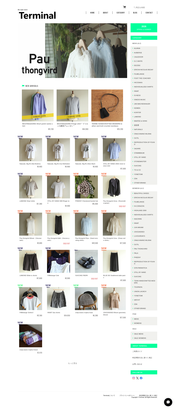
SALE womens (140, 338)
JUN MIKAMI (138, 227)
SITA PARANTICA (140, 268)
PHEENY (137, 257)
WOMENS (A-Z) (138, 188)
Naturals (138, 129)
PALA (136, 253)
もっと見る (72, 363)
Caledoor (138, 57)
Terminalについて (109, 395)
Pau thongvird (140, 249)
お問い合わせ (137, 364)
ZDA (135, 178)
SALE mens (138, 334)
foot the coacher (142, 78)
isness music (140, 99)
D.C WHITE (138, 61)
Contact (149, 12)
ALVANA (137, 48)
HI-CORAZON (139, 206)
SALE (134, 329)
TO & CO (137, 170)
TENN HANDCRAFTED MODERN (144, 282)
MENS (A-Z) (136, 43)
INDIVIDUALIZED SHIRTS (143, 87)
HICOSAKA (138, 82)
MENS (136, 319)
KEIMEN (137, 108)
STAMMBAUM (139, 153)
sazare (137, 148)
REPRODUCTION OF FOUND (144, 143)
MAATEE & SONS (140, 121)
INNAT (136, 91)
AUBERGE (138, 53)
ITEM (134, 314)
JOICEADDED (139, 232)
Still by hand (140, 157)
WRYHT (137, 300)
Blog (135, 12)
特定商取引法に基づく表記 (142, 358)
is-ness (137, 95)
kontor (137, 112)
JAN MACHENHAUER (142, 104)
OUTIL (136, 138)
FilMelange (139, 74)
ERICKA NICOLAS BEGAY (143, 69)
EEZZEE (137, 65)
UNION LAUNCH (140, 291)
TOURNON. (138, 287)
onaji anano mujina (142, 134)
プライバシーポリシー (127, 395)
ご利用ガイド (137, 351)
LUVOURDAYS (139, 236)
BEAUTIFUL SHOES (141, 193)
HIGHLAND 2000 (140, 210)
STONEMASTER (140, 161)
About (105, 12)
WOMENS (138, 323)
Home (92, 12)
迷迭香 (136, 125)
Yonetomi (138, 174)
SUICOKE (137, 166)
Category (121, 12)
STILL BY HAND (140, 272)
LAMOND (137, 117)
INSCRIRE (138, 219)
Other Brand (140, 183)
